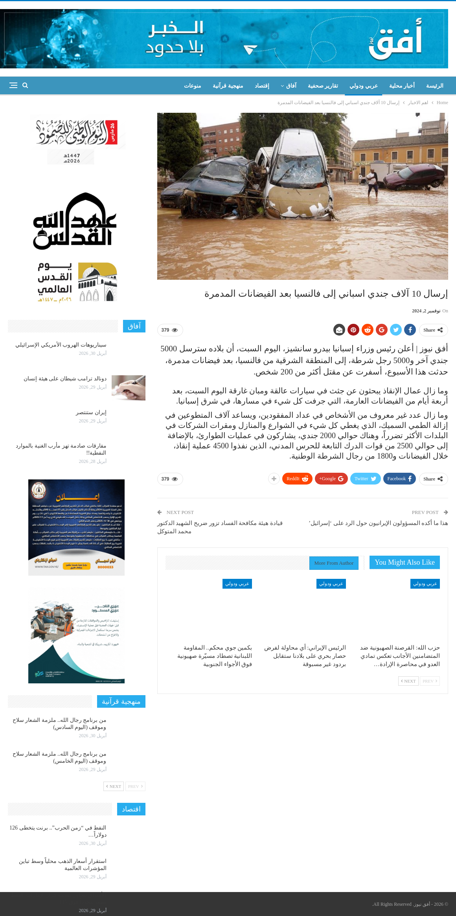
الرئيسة (434, 86)
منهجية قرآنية (228, 86)
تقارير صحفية (323, 86)
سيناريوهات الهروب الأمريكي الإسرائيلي (61, 345)
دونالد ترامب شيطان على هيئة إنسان (65, 379)
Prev (430, 681)
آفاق (291, 86)
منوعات (192, 86)
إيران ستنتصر (91, 412)
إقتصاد (262, 86)
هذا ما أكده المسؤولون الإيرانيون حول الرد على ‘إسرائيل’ (378, 523)
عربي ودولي (363, 86)
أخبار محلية (402, 86)
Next (408, 681)
